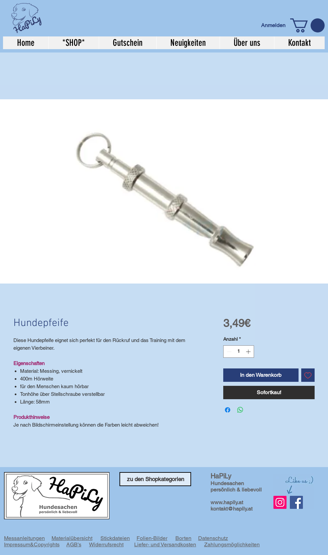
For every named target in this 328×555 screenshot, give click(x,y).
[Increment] (249, 351)
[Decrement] (228, 351)
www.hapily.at (227, 502)
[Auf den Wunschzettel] (308, 375)
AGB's (73, 544)
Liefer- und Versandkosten (165, 544)
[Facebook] (296, 502)
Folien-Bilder (152, 538)
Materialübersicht (72, 538)
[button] (307, 25)
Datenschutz (213, 538)
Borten (183, 538)
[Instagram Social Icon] (279, 502)
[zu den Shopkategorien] (155, 479)
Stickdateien (115, 538)
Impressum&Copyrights (32, 544)
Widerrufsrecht (106, 544)
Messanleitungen (24, 538)
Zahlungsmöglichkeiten (232, 544)
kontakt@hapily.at (231, 509)
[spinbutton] (239, 351)
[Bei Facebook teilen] (228, 410)
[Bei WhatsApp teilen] (240, 410)
